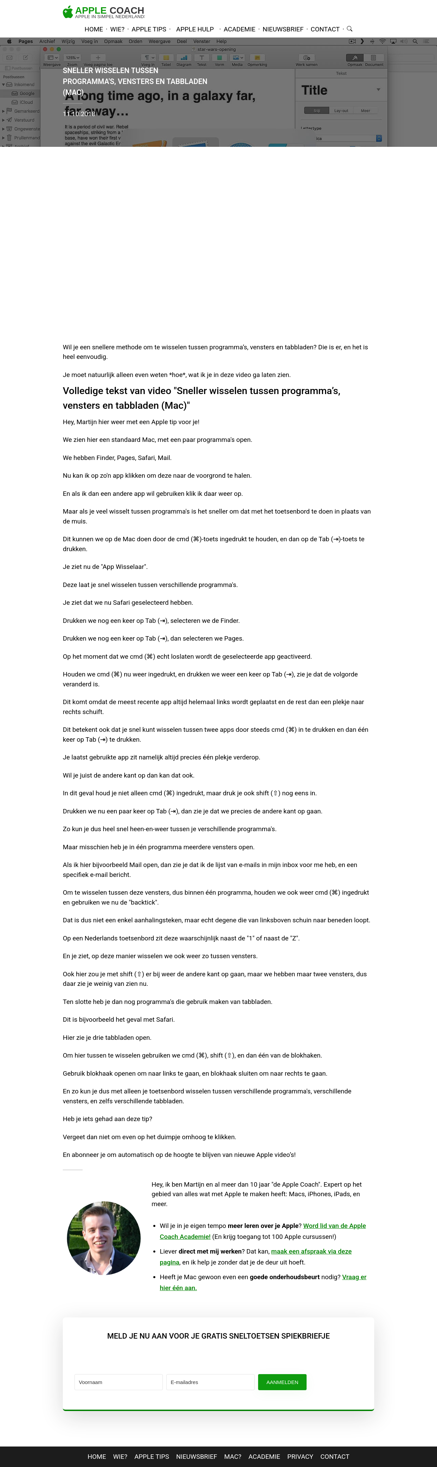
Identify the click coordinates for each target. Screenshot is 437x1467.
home (94, 29)
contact (325, 29)
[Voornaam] (118, 1382)
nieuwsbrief (283, 29)
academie (239, 29)
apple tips (149, 29)
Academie (264, 1457)
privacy (300, 1457)
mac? (232, 1457)
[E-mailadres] (210, 1382)
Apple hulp (195, 29)
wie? (117, 29)
